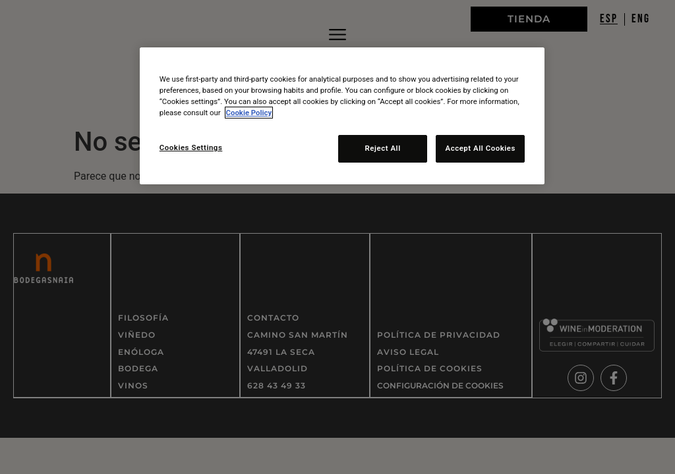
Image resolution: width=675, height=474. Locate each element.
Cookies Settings (191, 147)
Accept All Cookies (480, 148)
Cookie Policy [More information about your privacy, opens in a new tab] (249, 112)
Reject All (381, 148)
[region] (342, 116)
